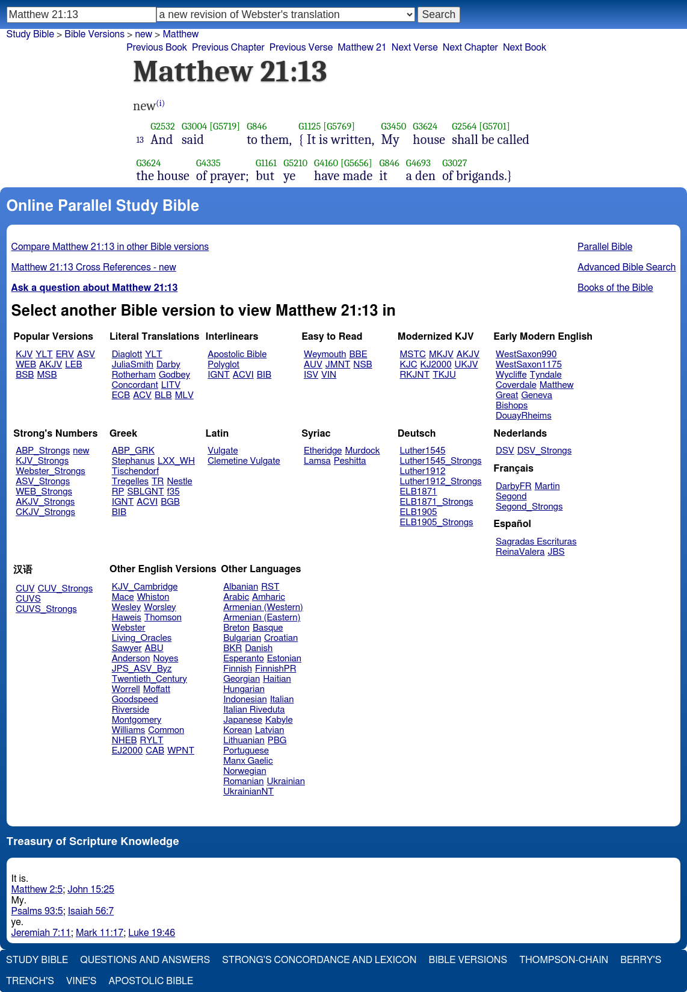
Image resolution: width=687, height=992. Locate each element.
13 (140, 139)
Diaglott (127, 354)
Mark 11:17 (99, 933)
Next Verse (415, 47)
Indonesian (245, 699)
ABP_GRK (133, 450)
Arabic (236, 597)
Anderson (131, 658)
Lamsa (317, 461)
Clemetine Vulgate (244, 461)
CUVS (28, 599)
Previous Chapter (228, 47)
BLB (163, 395)
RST (270, 586)
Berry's (640, 960)
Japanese (242, 720)
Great (507, 395)
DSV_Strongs (544, 450)
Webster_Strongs (50, 471)
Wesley (126, 607)
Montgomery (137, 720)
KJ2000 (436, 364)
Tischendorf (135, 471)
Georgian (241, 679)
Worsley (160, 607)
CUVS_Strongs (46, 609)
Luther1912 (423, 471)
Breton (236, 627)
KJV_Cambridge (145, 586)
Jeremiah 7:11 (41, 933)
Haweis (126, 617)
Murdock (362, 450)
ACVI (243, 374)
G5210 (295, 163)
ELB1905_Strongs (436, 522)
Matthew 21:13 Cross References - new (93, 267)
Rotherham (134, 374)
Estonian (284, 658)
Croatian (281, 638)
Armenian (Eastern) (261, 617)
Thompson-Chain (563, 960)
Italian (282, 699)
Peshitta (350, 461)
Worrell (126, 689)
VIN (328, 374)
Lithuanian (244, 740)
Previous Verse (301, 47)
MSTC (413, 354)
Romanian (243, 781)
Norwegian (244, 771)
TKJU (444, 374)
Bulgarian (242, 638)
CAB (155, 750)
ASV (86, 354)
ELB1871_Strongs (436, 502)
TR (158, 481)
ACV (142, 395)
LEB (73, 364)
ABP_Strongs (43, 450)
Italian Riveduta (254, 709)
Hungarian (244, 689)
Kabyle (279, 720)
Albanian (240, 586)
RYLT (151, 740)
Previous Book (156, 47)
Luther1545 (423, 450)
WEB (26, 364)
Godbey (174, 374)
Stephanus (133, 461)
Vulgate (223, 450)
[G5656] (356, 163)
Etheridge (323, 450)
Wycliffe (511, 374)
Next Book (524, 47)
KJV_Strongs (42, 461)
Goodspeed (135, 699)
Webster (129, 627)
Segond (511, 496)
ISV (311, 374)
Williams (129, 730)
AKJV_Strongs (45, 502)
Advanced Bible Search (627, 267)
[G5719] (224, 126)
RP (118, 491)
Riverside (130, 709)
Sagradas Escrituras (536, 541)
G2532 (162, 126)
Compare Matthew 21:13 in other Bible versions (110, 247)
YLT (43, 354)
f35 (173, 491)
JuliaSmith (132, 364)
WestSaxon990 (526, 354)
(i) (160, 103)
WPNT (180, 750)
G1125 (309, 126)
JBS (555, 552)
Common (166, 730)
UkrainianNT (248, 791)
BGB (170, 502)
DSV (505, 450)
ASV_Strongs (43, 481)
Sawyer (127, 648)
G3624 (425, 126)
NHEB (124, 740)
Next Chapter (470, 47)
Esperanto (243, 658)
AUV (313, 364)
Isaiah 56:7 (91, 911)
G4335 (208, 163)
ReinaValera (520, 552)
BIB (264, 374)
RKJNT (415, 374)
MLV (184, 395)
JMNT (338, 364)
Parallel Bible (605, 247)
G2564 (464, 126)
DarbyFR (514, 486)
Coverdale (516, 385)
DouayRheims (524, 415)
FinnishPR (276, 668)
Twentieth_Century (149, 679)
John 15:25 (90, 889)
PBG (277, 740)
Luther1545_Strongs (441, 461)
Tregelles (130, 481)
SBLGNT (145, 491)
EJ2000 (127, 750)
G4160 (326, 163)
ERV (65, 354)
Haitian (277, 679)
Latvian (269, 730)
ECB (121, 395)
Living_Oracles (142, 638)
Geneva (536, 395)
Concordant (135, 385)
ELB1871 (418, 491)
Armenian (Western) (263, 607)
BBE (359, 354)
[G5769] (339, 126)
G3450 (394, 126)
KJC (408, 364)
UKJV (466, 364)
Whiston (153, 597)
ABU (153, 648)
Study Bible (30, 34)
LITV (170, 385)
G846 (256, 126)
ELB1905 (418, 512)
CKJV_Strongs (45, 512)
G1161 (266, 163)
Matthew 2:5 (37, 889)
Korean (237, 730)
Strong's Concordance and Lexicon (319, 960)
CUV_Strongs (65, 588)
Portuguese (246, 750)
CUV (25, 588)
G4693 (418, 163)
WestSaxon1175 (529, 364)
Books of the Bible (615, 288)
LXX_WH (176, 461)
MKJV (441, 354)
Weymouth (325, 354)
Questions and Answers (145, 960)
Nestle (179, 481)
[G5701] (494, 126)
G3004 (194, 126)
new (81, 450)
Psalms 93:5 (37, 911)
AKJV (50, 364)
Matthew (557, 385)
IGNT (219, 374)
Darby (168, 364)
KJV (24, 354)
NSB (362, 364)
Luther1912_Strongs (441, 481)
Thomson (163, 617)
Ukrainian (286, 781)
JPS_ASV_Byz (142, 668)
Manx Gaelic (248, 761)
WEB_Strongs (44, 491)
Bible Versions (94, 34)
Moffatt (156, 689)
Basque (268, 627)
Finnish (237, 668)
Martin (547, 486)
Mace (123, 597)
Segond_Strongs (529, 506)
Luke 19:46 (151, 933)
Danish (259, 648)
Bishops (512, 405)
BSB (25, 374)
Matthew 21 (362, 47)
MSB (47, 374)
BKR (232, 648)
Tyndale (546, 374)
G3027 (454, 163)
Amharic (268, 597)
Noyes (165, 658)
